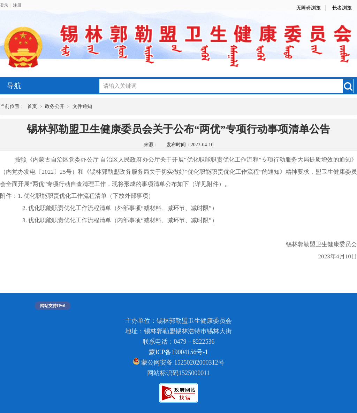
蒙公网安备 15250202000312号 (179, 362)
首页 (32, 106)
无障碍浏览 (308, 7)
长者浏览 (342, 7)
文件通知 (82, 106)
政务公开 (54, 106)
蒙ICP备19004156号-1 (178, 352)
